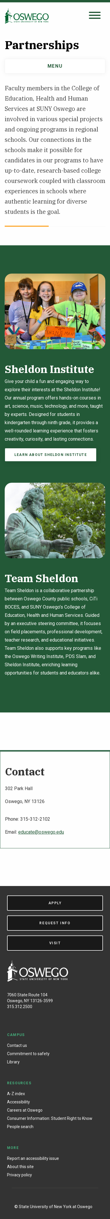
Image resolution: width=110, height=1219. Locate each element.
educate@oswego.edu (41, 832)
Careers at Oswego (25, 1110)
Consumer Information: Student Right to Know (49, 1118)
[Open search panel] (94, 15)
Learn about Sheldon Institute (50, 455)
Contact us (17, 1045)
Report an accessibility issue (33, 1158)
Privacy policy (19, 1175)
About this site (20, 1166)
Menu (55, 66)
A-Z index (16, 1093)
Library (13, 1062)
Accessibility (18, 1102)
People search (20, 1126)
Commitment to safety (28, 1053)
